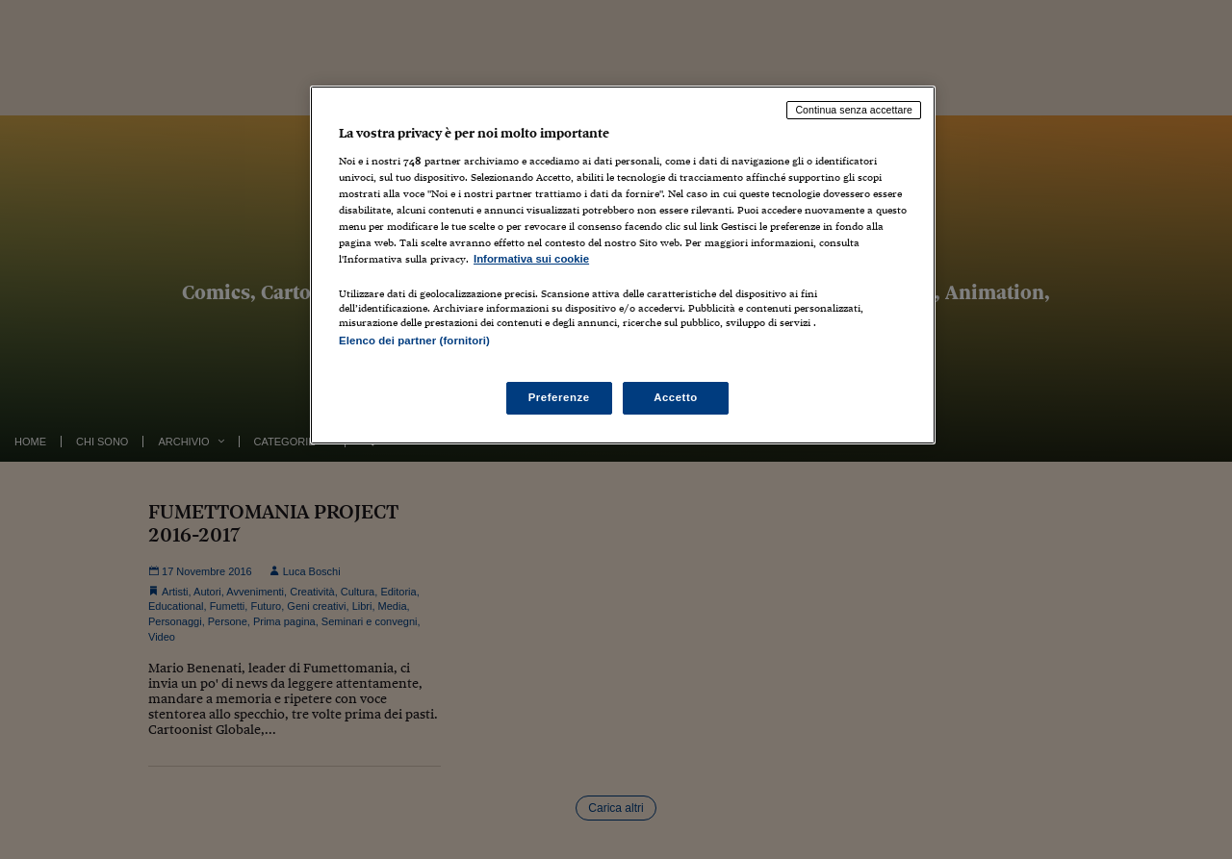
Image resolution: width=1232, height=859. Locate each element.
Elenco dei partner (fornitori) (414, 340)
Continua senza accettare (853, 109)
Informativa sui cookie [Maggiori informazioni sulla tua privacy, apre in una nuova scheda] (531, 259)
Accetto (676, 397)
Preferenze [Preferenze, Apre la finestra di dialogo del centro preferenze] (559, 397)
